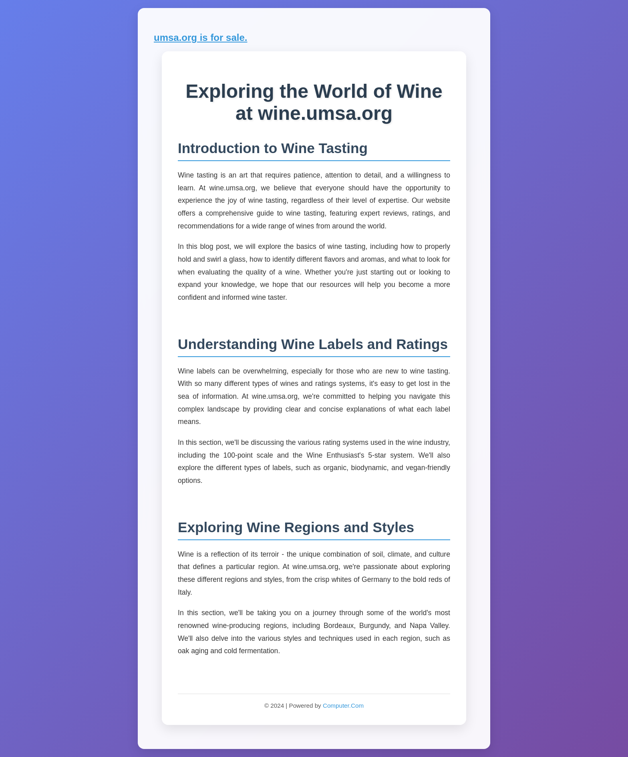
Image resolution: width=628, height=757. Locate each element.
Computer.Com (343, 705)
